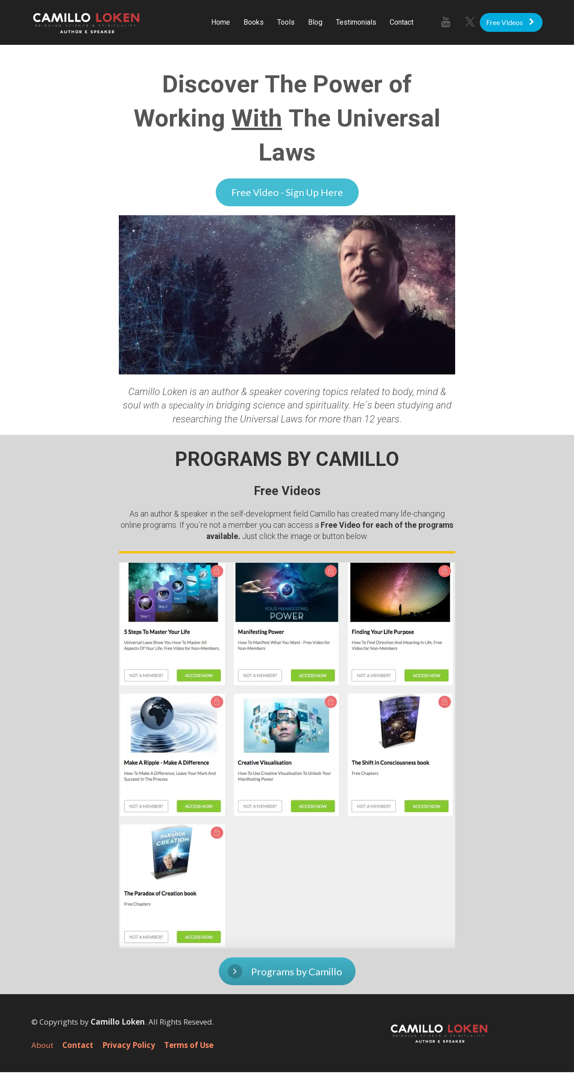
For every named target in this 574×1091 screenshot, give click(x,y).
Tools (286, 22)
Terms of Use (188, 1045)
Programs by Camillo (285, 971)
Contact (401, 22)
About (42, 1045)
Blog (315, 22)
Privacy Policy (128, 1045)
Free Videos (510, 22)
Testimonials (356, 22)
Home (220, 22)
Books (254, 22)
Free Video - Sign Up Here (287, 192)
